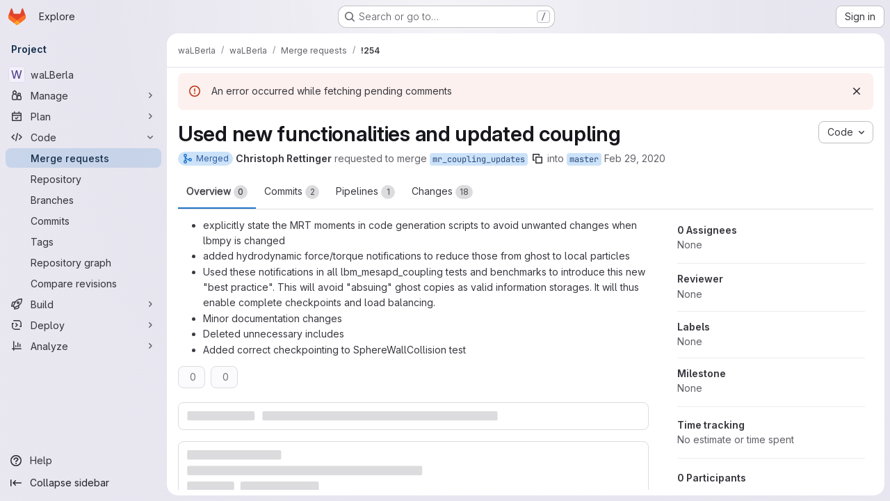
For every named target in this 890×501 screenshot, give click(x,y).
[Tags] (83, 241)
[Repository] (83, 179)
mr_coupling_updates (478, 159)
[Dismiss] (856, 91)
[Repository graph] (83, 262)
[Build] (83, 304)
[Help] (83, 460)
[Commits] (83, 220)
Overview (217, 192)
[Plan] (83, 116)
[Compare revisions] (83, 283)
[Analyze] (83, 346)
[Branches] (83, 199)
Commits (291, 192)
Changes (442, 192)
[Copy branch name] (537, 158)
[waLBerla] (83, 74)
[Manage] (83, 95)
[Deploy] (83, 325)
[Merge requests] (83, 158)
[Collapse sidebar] (83, 483)
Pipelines (365, 192)
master (584, 159)
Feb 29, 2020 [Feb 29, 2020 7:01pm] (634, 158)
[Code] (83, 137)
